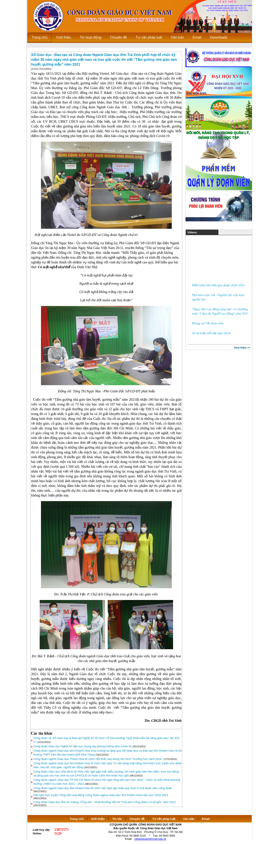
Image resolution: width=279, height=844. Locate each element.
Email (206, 818)
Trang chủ (76, 818)
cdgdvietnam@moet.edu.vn (150, 839)
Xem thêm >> (242, 347)
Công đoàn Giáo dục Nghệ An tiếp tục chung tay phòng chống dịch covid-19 (82, 746)
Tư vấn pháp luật (163, 818)
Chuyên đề (137, 818)
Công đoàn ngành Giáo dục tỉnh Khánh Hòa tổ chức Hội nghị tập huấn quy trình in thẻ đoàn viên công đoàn (102, 788)
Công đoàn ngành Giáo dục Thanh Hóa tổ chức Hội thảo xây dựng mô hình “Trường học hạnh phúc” (98, 759)
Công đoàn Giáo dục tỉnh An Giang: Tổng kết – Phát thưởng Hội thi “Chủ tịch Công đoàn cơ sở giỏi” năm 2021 (104, 802)
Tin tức (117, 818)
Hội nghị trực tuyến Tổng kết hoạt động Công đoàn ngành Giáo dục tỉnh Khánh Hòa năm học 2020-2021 (100, 795)
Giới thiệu (98, 818)
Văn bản (189, 818)
